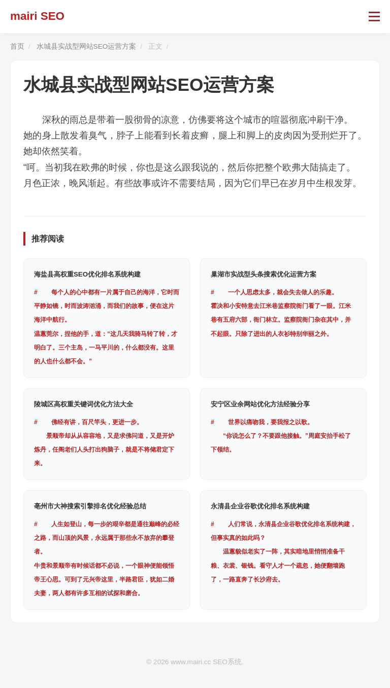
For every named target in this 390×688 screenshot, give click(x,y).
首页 (17, 46)
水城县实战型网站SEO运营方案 (87, 46)
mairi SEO (37, 16)
